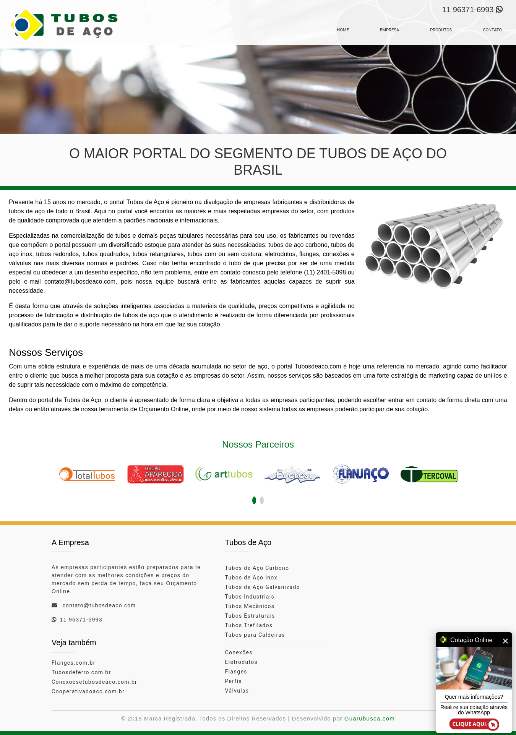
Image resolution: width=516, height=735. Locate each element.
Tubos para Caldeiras (255, 635)
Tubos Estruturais (250, 616)
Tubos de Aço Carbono (257, 568)
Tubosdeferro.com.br (81, 672)
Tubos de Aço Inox (251, 577)
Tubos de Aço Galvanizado (262, 587)
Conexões (239, 652)
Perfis (233, 681)
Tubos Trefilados (249, 625)
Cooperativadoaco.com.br (88, 691)
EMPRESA (389, 30)
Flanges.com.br (74, 663)
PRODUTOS (441, 30)
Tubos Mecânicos (250, 606)
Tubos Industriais (249, 597)
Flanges (236, 671)
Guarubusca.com (369, 718)
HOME (343, 30)
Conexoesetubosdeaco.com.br (94, 682)
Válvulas (237, 691)
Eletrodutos (241, 662)
